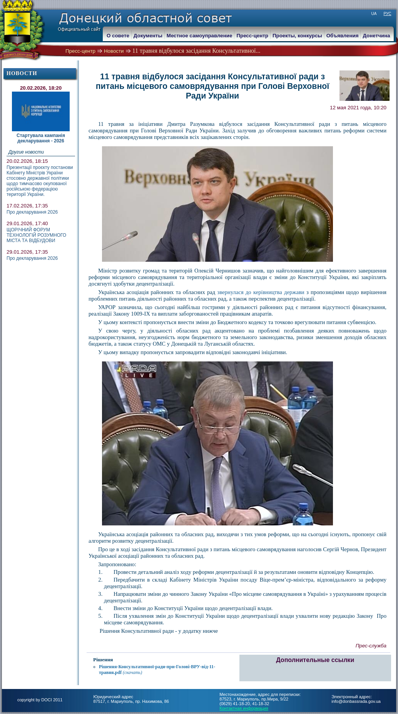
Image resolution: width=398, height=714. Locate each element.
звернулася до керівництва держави (260, 292)
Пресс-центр (80, 51)
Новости (114, 51)
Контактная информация (243, 708)
